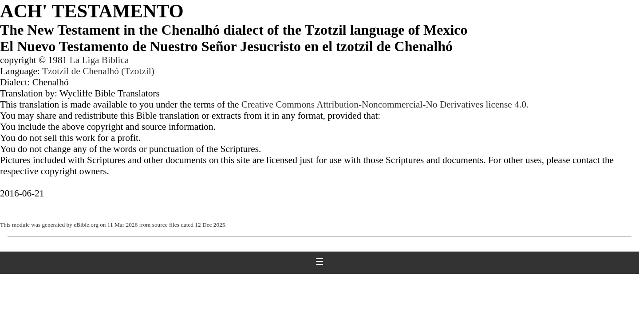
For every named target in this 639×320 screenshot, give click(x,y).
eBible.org (86, 224)
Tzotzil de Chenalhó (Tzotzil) (98, 71)
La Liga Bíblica (99, 60)
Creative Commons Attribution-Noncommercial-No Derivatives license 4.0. (385, 104)
